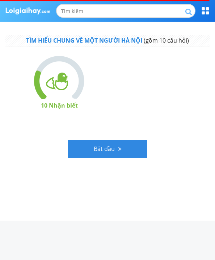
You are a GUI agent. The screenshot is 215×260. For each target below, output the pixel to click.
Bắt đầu (108, 149)
